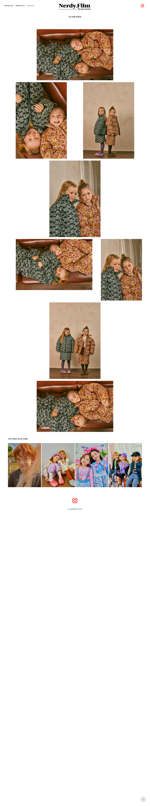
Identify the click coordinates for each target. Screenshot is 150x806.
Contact (30, 6)
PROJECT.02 (20, 6)
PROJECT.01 (8, 6)
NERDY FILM (76, 509)
